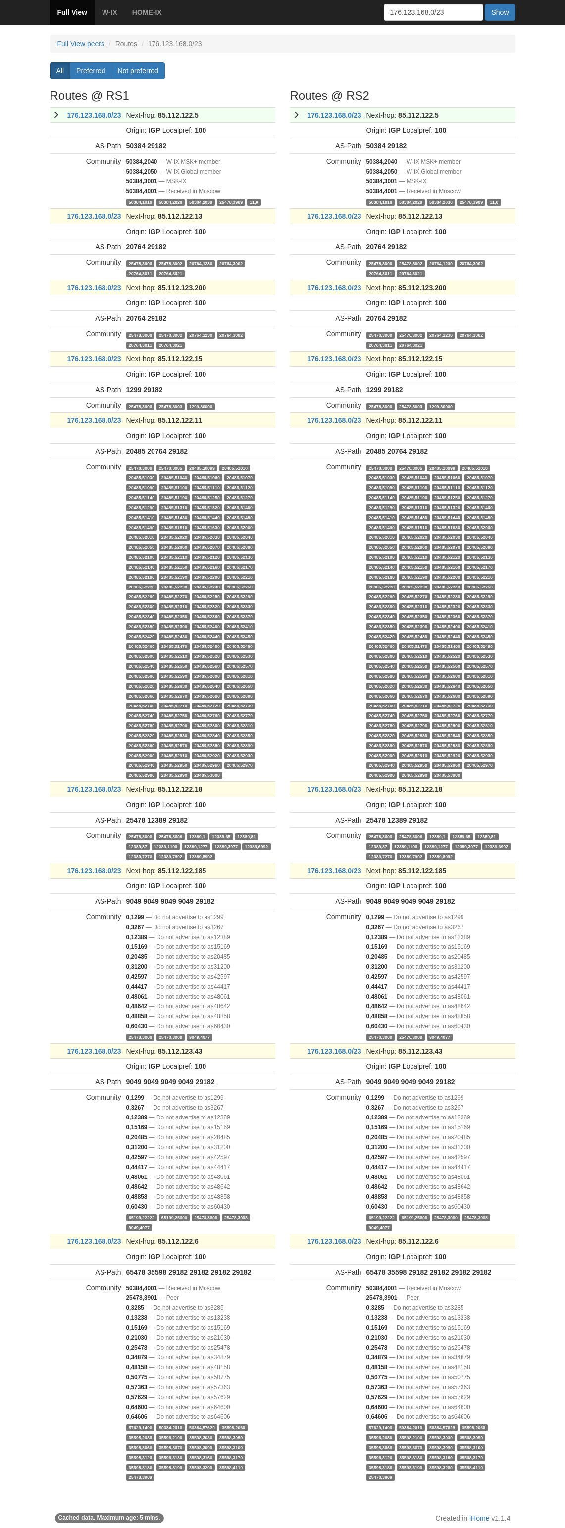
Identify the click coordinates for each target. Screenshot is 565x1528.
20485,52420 (141, 636)
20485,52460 (141, 646)
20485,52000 (240, 527)
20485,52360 (207, 616)
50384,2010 (170, 1427)
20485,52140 (141, 566)
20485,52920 (207, 755)
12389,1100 (165, 846)
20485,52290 (240, 596)
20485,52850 (240, 735)
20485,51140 (141, 497)
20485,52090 (240, 546)
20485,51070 (240, 477)
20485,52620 (141, 685)
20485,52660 (141, 695)
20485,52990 (174, 774)
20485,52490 (240, 646)
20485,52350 (174, 616)
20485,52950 (174, 765)
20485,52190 (174, 576)
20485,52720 (207, 705)
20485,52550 (174, 665)
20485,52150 (174, 566)
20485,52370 (240, 616)
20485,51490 (141, 527)
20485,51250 (207, 497)
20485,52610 (240, 675)
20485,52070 (207, 546)
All (60, 71)
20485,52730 (240, 705)
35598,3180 (140, 1467)
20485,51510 (174, 527)
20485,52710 (174, 705)
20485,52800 (207, 725)
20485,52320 (207, 606)
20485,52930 (240, 755)
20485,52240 (207, 586)
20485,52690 (240, 695)
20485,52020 (174, 536)
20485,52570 (240, 665)
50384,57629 (202, 1427)
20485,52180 (141, 576)
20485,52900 (141, 755)
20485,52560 (207, 665)
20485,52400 (207, 626)
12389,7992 (170, 856)
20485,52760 (207, 715)
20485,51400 (240, 507)
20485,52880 (207, 745)
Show (500, 12)
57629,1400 (140, 1427)
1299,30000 (200, 406)
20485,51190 (174, 497)
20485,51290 (141, 507)
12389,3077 (226, 846)
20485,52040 (240, 536)
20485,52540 (141, 665)
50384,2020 (170, 201)
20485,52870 (174, 745)
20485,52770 (240, 715)
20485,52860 (141, 745)
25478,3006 (170, 836)
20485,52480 (207, 646)
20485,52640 (207, 685)
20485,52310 (174, 606)
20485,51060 (207, 477)
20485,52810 (240, 725)
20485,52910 (174, 755)
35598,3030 (200, 1437)
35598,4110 (231, 1467)
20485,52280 (207, 596)
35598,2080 (140, 1437)
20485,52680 (207, 695)
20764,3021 (170, 273)
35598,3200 (200, 1467)
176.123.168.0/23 (94, 115)
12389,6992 (256, 846)
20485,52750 (174, 715)
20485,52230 (174, 586)
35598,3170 (231, 1457)
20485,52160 (207, 566)
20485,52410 (240, 626)
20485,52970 (240, 765)
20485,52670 (174, 695)
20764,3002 (231, 263)
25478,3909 (231, 201)
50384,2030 (200, 201)
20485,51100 (174, 487)
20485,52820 (141, 735)
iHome (479, 1518)
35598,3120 (140, 1457)
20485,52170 (240, 566)
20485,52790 (174, 725)
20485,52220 (141, 586)
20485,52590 (174, 675)
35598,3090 (200, 1447)
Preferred (90, 71)
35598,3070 (170, 1447)
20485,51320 (207, 507)
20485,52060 (174, 546)
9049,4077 (199, 1036)
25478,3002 (170, 263)
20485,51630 (207, 527)
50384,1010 (140, 201)
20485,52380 (141, 626)
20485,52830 (174, 735)
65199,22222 (141, 1217)
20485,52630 (174, 685)
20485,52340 (141, 616)
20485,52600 (207, 675)
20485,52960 (207, 765)
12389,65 (221, 836)
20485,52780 (141, 725)
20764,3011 (140, 273)
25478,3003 (170, 406)
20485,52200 (207, 576)
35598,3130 (170, 1457)
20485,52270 (174, 596)
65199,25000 (174, 1217)
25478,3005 (170, 467)
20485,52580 (141, 675)
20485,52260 (141, 596)
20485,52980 (141, 774)
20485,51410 (141, 517)
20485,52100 (141, 556)
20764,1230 (200, 263)
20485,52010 (141, 536)
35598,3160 (200, 1457)
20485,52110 (174, 556)
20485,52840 (207, 735)
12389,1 (197, 836)
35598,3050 (231, 1437)
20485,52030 (207, 536)
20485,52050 (141, 546)
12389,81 (246, 836)
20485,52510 (174, 655)
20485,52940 (141, 765)
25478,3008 (170, 1036)
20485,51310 (174, 507)
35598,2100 (170, 1437)
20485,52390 (174, 626)
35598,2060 (233, 1427)
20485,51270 (240, 497)
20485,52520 (207, 655)
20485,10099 (202, 467)
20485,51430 (174, 517)
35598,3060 (140, 1447)
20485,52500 (141, 655)
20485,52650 (240, 685)
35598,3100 (231, 1447)
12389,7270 (140, 856)
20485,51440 (207, 517)
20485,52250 (240, 586)
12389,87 (138, 846)
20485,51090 (141, 487)
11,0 (254, 201)
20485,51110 (207, 487)
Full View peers (80, 44)
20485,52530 (240, 655)
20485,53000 (207, 774)
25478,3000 (140, 263)
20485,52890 (240, 745)
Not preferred (137, 71)
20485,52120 (207, 556)
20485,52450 (240, 636)
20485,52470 (174, 646)
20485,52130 (240, 556)
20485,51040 (174, 477)
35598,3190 (170, 1467)
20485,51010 (235, 467)
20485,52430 (174, 636)
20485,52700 (141, 705)
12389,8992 (200, 856)
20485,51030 (141, 477)
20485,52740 (141, 715)
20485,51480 (240, 517)
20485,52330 (240, 606)
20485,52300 (141, 606)
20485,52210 (240, 576)
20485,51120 (240, 487)
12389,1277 (195, 846)
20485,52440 (207, 636)
